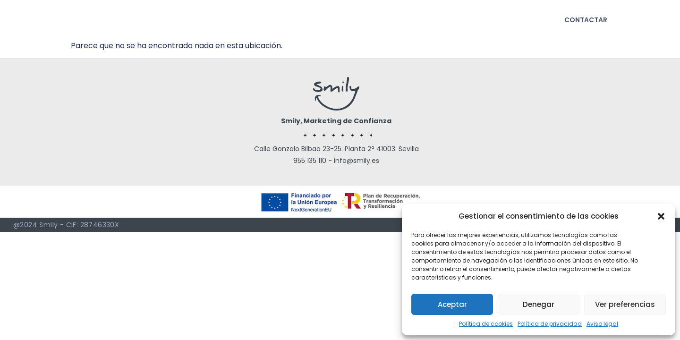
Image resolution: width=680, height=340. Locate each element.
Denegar (538, 304)
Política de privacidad (550, 324)
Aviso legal (602, 324)
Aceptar (452, 304)
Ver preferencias (625, 304)
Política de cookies (486, 324)
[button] (661, 216)
